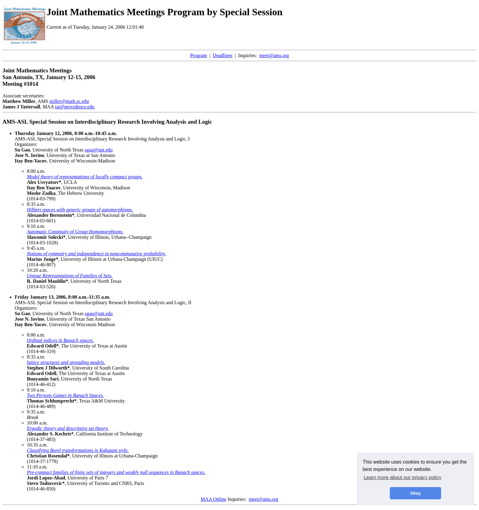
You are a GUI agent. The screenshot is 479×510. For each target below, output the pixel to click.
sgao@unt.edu (99, 149)
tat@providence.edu (74, 106)
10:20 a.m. (37, 270)
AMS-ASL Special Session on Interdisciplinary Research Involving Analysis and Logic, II (103, 299)
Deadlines (222, 55)
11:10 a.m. (37, 466)
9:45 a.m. (36, 248)
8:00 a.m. (36, 171)
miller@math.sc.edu (69, 101)
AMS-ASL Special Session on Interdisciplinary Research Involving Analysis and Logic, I (102, 136)
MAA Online (213, 499)
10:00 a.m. (37, 422)
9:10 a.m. (36, 226)
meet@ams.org (274, 55)
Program (198, 55)
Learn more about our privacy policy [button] (402, 477)
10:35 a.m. (37, 444)
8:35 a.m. (36, 204)
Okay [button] (415, 493)
